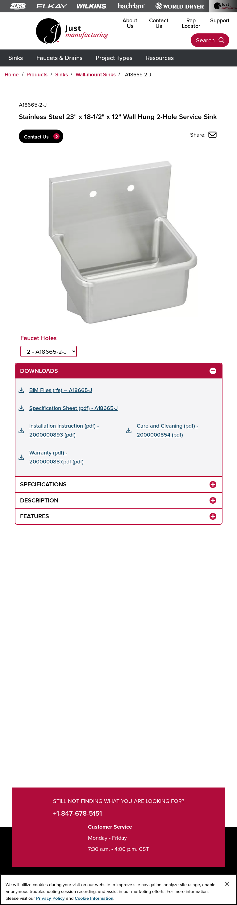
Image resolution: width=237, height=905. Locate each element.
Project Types (114, 57)
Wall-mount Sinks (96, 74)
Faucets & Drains (59, 57)
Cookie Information (94, 898)
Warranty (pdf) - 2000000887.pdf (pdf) (56, 457)
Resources (160, 57)
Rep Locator (191, 23)
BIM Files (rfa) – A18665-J (60, 390)
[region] (118, 889)
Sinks (15, 57)
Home (12, 74)
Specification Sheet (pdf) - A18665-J (73, 408)
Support (220, 20)
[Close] (227, 884)
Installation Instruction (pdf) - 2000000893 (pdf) (64, 430)
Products (37, 74)
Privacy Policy (50, 898)
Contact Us (158, 23)
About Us (130, 23)
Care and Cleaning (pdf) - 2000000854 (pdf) (167, 430)
